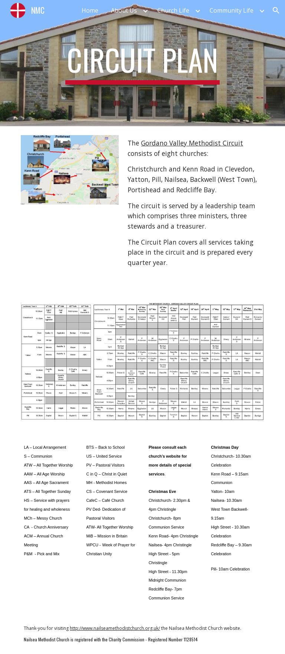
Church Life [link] (173, 10)
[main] (142, 63)
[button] (276, 10)
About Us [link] (124, 10)
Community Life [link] (231, 10)
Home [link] (90, 10)
